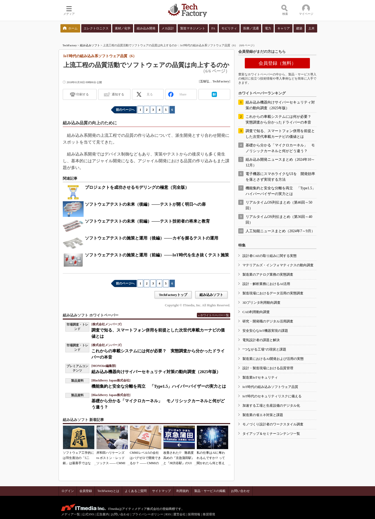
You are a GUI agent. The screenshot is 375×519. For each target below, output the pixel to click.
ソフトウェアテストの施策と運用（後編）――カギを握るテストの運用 (151, 238)
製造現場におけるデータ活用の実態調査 (272, 293)
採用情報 (194, 514)
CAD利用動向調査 (256, 312)
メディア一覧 (70, 514)
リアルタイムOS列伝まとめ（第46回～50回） (279, 205)
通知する (118, 94)
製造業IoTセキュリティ (260, 377)
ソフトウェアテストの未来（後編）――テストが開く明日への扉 (145, 204)
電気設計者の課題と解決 (261, 340)
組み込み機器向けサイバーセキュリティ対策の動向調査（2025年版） (156, 371)
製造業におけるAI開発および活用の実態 (273, 359)
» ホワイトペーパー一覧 (213, 315)
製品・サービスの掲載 (210, 491)
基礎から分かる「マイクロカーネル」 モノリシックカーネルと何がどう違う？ (280, 148)
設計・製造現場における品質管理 (267, 368)
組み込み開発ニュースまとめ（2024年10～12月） (280, 162)
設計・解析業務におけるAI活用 (266, 284)
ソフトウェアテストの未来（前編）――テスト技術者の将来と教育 (147, 221)
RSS (168, 514)
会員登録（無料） (277, 63)
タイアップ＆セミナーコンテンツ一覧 (271, 434)
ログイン (67, 491)
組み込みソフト (90, 45)
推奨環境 (209, 514)
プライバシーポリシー (147, 514)
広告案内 (102, 514)
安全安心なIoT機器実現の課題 (265, 331)
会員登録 (85, 491)
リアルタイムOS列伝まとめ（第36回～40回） (279, 219)
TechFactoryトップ (173, 295)
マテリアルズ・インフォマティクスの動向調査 (278, 265)
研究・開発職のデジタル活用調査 (267, 321)
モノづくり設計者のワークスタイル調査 (272, 424)
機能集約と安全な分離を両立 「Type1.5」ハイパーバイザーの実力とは (158, 386)
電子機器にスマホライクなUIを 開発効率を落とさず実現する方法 (280, 176)
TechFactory (70, 45)
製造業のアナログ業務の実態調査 (267, 274)
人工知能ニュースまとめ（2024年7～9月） (280, 231)
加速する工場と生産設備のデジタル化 (271, 405)
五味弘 (204, 81)
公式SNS (88, 514)
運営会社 (179, 514)
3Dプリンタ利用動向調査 (261, 302)
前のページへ (125, 110)
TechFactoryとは (108, 491)
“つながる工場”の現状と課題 (264, 349)
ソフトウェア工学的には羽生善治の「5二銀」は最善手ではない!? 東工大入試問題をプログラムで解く (78, 463)
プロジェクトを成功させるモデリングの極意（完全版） (137, 187)
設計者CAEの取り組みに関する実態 (269, 256)
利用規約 (182, 491)
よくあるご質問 (136, 491)
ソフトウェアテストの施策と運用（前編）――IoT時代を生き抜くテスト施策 (157, 255)
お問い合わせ (240, 491)
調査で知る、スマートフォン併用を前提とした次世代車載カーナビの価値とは (280, 134)
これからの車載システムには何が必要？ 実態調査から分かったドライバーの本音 (280, 119)
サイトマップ (161, 491)
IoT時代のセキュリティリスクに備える (272, 396)
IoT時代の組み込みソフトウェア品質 (270, 387)
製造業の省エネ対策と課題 (262, 415)
